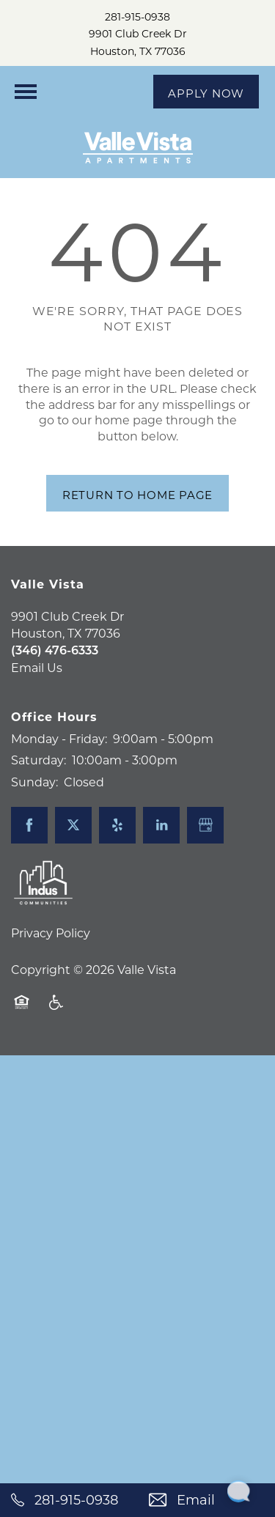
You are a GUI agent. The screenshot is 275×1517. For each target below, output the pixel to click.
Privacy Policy (50, 932)
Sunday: (34, 781)
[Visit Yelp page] (117, 825)
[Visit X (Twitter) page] (73, 825)
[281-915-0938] (69, 1500)
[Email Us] (207, 1500)
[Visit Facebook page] (29, 825)
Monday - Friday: (59, 738)
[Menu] (26, 91)
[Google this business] (205, 825)
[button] (206, 91)
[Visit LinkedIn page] (161, 825)
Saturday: (38, 759)
